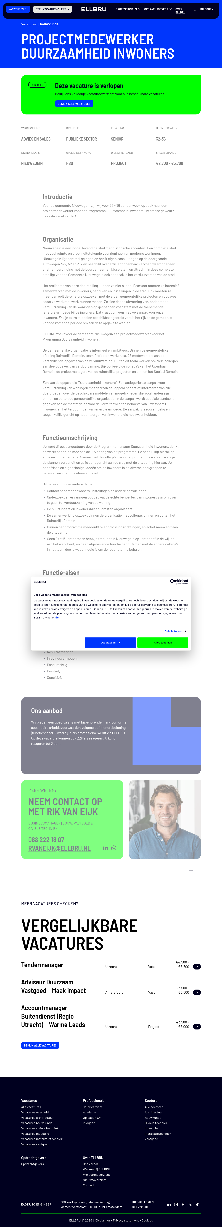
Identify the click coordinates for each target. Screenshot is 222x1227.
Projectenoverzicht (96, 1174)
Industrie (151, 1128)
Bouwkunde (49, 24)
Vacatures (16, 9)
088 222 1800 (140, 1207)
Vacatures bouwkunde (36, 1123)
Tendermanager (42, 964)
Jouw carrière (93, 1107)
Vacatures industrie (35, 1133)
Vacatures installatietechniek (42, 1139)
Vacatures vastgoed (35, 1144)
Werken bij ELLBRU (96, 1169)
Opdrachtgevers (156, 9)
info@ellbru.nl (143, 1202)
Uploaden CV (92, 1117)
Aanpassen (110, 642)
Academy (89, 1112)
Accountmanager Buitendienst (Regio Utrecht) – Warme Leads (53, 1015)
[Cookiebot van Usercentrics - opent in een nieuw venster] (172, 582)
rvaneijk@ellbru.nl (59, 848)
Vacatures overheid (35, 1112)
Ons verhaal (91, 1164)
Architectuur (154, 1112)
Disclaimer (102, 1220)
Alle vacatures (31, 1107)
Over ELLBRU (180, 10)
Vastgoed (151, 1139)
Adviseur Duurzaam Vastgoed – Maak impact (53, 986)
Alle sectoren (154, 1107)
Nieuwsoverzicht (95, 1180)
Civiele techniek (156, 1123)
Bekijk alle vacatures (74, 104)
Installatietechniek (158, 1133)
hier (57, 617)
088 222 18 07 (46, 839)
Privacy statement (126, 1220)
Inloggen (206, 9)
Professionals (126, 9)
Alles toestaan (163, 642)
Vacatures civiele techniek (40, 1128)
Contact (88, 1185)
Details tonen (173, 631)
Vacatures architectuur (37, 1117)
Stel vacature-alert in (52, 9)
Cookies (147, 1220)
